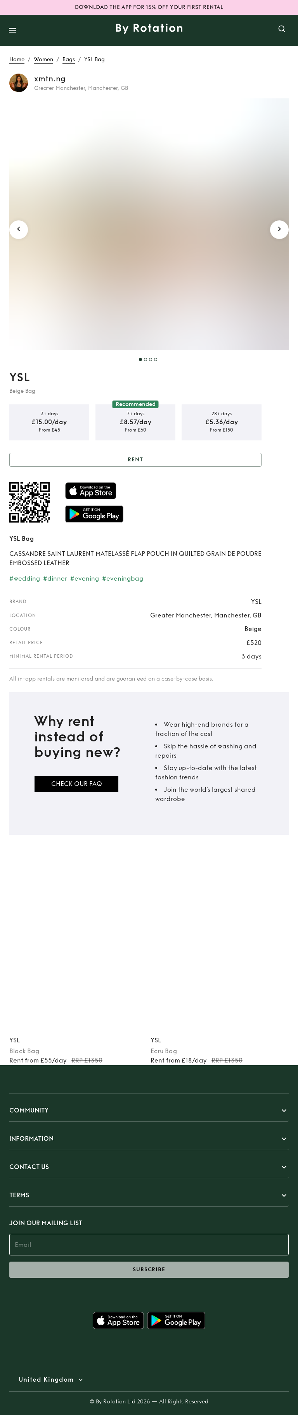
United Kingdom (46, 1379)
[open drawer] (12, 30)
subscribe (149, 1270)
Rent (135, 460)
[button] (149, 1110)
